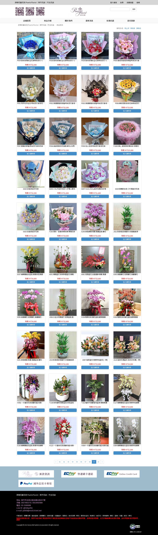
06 (81, 462)
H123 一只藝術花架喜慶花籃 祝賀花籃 (63, 445)
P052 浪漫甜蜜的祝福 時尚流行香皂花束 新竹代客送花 (69, 103)
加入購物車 (31, 68)
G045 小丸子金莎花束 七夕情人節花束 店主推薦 (66, 189)
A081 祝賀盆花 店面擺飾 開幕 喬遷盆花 (95, 274)
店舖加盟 (130, 2)
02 (64, 462)
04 (72, 462)
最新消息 (89, 20)
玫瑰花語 (110, 20)
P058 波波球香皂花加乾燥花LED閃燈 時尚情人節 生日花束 (70, 146)
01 (60, 462)
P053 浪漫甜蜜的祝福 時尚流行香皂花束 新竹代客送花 (101, 103)
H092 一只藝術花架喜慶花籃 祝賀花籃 (31, 402)
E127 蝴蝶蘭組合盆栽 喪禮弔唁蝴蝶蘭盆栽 (128, 402)
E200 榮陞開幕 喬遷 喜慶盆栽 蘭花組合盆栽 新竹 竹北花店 (102, 231)
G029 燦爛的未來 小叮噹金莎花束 (127, 189)
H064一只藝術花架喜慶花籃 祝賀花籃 (95, 445)
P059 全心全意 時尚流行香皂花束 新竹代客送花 (98, 146)
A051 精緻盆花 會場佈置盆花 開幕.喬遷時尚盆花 (66, 274)
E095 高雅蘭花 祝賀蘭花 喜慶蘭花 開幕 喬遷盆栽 (34, 317)
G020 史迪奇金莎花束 (31, 189)
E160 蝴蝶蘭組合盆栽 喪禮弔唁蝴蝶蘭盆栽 (32, 445)
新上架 (127, 28)
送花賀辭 (131, 20)
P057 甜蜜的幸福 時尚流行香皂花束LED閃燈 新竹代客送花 (38, 146)
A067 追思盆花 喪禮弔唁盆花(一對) (95, 360)
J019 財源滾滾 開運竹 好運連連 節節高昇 (64, 360)
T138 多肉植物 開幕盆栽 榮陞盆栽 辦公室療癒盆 (66, 402)
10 (98, 462)
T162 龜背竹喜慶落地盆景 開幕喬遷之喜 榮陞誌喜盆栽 (101, 402)
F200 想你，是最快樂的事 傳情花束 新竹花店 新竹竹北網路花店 (72, 231)
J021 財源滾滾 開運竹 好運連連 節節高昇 (128, 231)
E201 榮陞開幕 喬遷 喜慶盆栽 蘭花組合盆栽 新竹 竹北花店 (38, 360)
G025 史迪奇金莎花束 (31, 231)
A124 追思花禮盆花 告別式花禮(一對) (127, 360)
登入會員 (113, 2)
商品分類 (47, 20)
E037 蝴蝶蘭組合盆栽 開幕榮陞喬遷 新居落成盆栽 (35, 274)
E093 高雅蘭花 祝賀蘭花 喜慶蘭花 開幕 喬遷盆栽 (130, 274)
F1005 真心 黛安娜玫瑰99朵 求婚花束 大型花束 (130, 146)
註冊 (121, 2)
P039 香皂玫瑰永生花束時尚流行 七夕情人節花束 (99, 60)
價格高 (132, 28)
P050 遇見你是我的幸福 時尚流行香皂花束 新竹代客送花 (133, 60)
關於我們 (68, 20)
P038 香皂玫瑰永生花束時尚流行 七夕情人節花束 (67, 60)
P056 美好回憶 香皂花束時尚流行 (127, 103)
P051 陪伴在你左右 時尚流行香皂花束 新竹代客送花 (36, 103)
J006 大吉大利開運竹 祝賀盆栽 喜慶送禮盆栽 (65, 317)
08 (90, 462)
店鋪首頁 (27, 20)
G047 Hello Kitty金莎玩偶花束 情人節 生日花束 (98, 189)
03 (68, 462)
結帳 (138, 2)
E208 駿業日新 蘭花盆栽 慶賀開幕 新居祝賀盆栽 (98, 317)
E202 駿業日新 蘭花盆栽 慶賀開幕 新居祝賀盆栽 (130, 317)
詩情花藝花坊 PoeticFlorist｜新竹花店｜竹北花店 (34, 2)
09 (94, 462)
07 (85, 462)
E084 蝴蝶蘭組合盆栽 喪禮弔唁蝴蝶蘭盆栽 (128, 445)
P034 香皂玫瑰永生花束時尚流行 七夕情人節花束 (35, 60)
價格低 (138, 28)
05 (77, 462)
